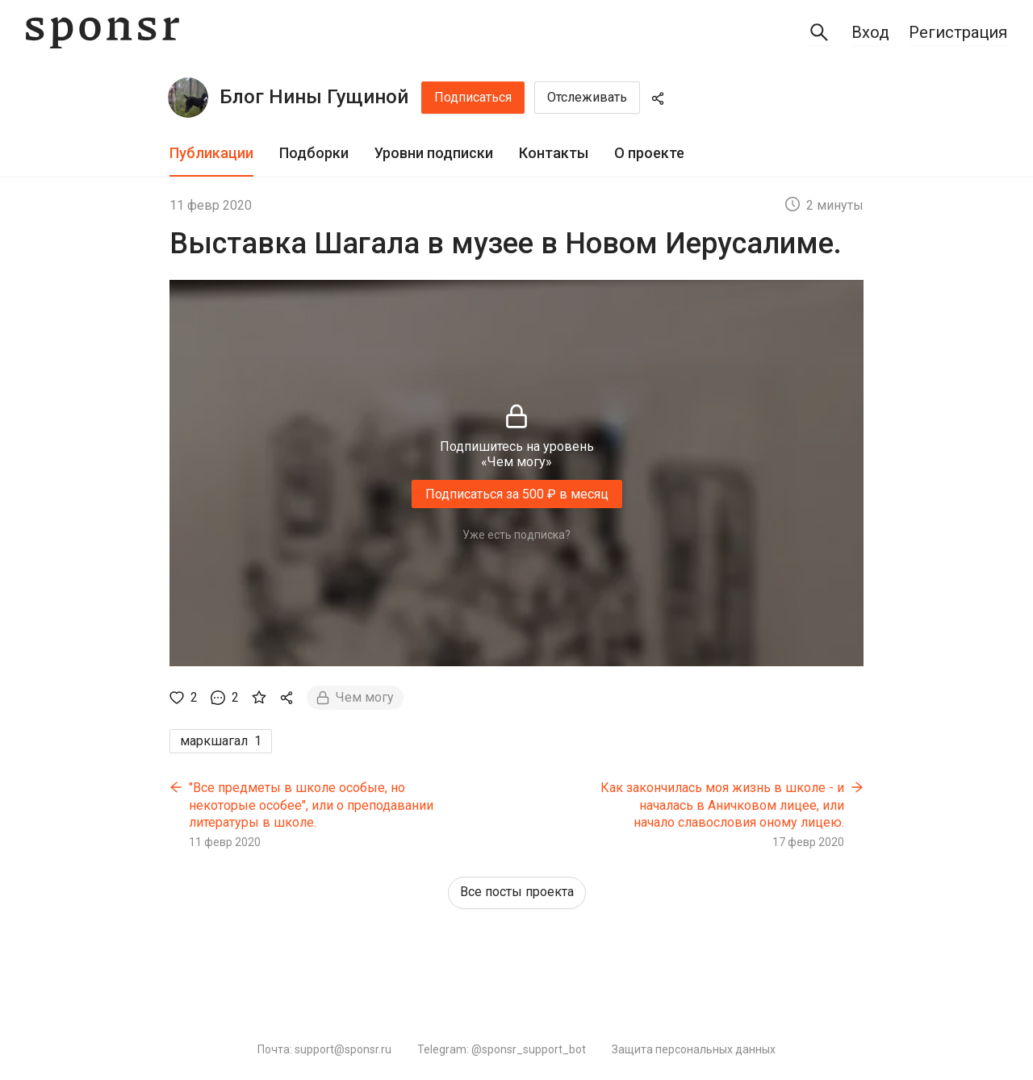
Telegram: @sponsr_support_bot (501, 1049)
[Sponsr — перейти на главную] (102, 32)
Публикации (211, 152)
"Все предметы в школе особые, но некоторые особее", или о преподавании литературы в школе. (311, 805)
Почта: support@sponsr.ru (324, 1049)
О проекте (649, 152)
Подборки (314, 152)
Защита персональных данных (694, 1049)
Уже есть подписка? (516, 534)
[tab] (211, 154)
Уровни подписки (433, 152)
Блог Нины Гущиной (314, 96)
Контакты (553, 152)
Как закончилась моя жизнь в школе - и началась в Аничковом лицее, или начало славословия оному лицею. (722, 805)
